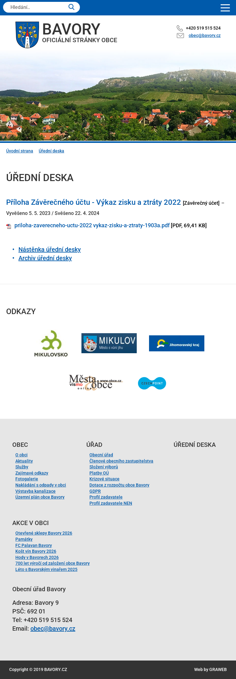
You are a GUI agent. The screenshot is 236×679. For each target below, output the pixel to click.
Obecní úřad (101, 454)
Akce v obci (30, 523)
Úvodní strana (19, 150)
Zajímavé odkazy (31, 473)
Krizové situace (104, 478)
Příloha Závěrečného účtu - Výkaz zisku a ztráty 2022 (93, 202)
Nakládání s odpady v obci (40, 485)
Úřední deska (51, 150)
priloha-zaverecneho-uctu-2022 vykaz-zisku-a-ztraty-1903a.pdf (92, 225)
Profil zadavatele (106, 497)
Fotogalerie (26, 478)
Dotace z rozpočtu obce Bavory (119, 485)
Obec (20, 444)
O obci (21, 454)
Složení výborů (103, 466)
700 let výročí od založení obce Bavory (52, 563)
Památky (24, 539)
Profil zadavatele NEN (110, 503)
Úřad (94, 444)
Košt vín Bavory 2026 (35, 551)
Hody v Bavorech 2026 (37, 557)
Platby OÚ (99, 473)
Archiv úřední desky (45, 258)
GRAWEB (218, 669)
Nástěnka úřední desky (49, 249)
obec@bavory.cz (205, 35)
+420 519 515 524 (203, 28)
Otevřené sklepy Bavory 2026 (43, 533)
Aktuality (24, 461)
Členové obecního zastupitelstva (121, 461)
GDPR (95, 491)
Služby (21, 466)
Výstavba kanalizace (35, 491)
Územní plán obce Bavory (40, 497)
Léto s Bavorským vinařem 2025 (46, 569)
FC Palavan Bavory (33, 545)
